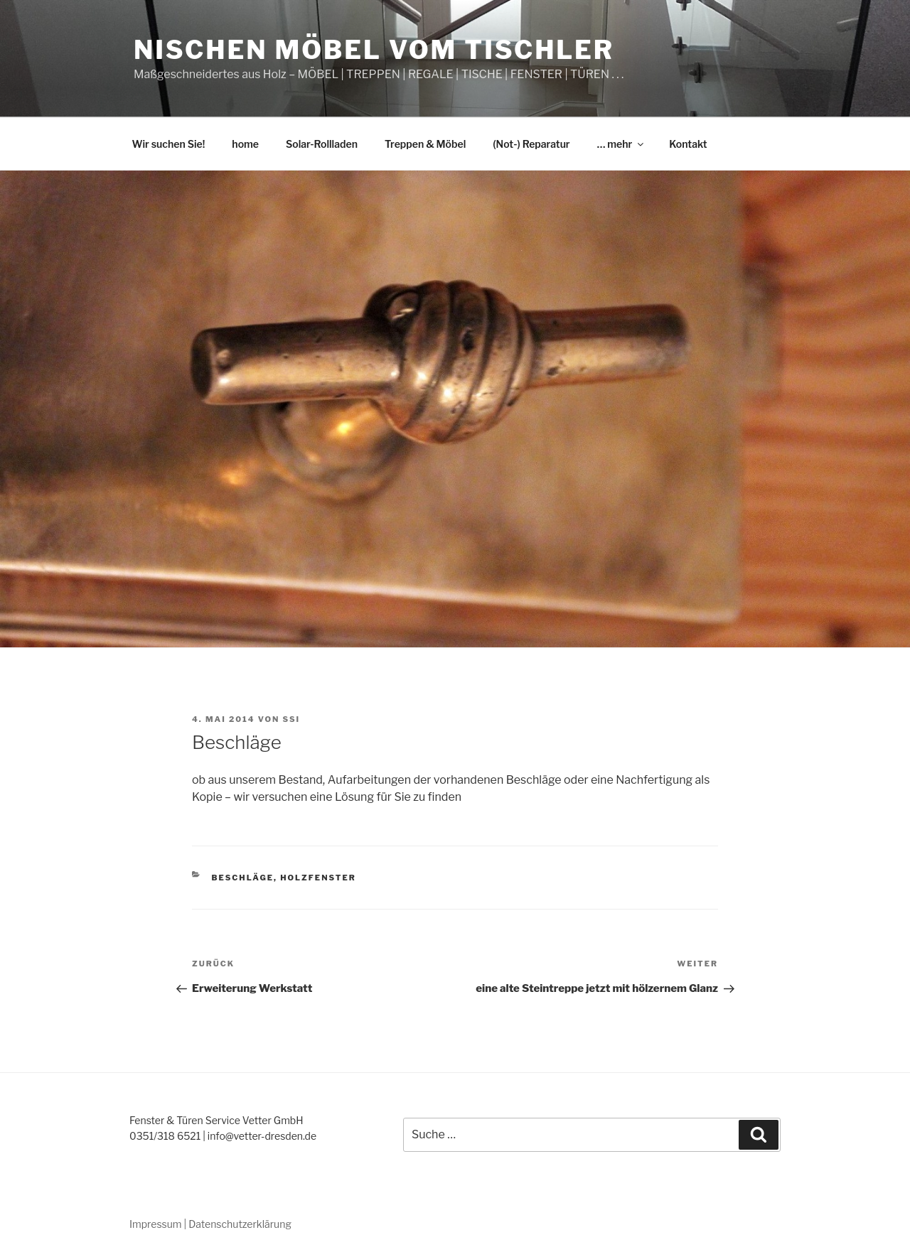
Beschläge (243, 878)
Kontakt (688, 144)
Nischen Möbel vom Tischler (374, 49)
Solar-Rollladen (322, 144)
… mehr (621, 144)
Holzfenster (318, 878)
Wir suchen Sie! (168, 144)
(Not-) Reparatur (531, 144)
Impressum (155, 1224)
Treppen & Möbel (425, 144)
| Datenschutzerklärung (237, 1224)
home (245, 144)
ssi (292, 719)
